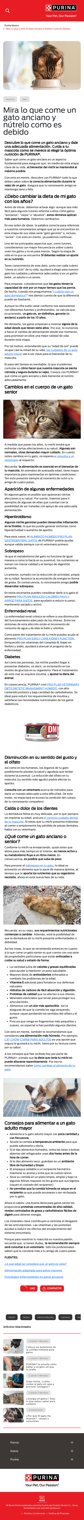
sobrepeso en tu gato (39, 865)
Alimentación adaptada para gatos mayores (33, 1270)
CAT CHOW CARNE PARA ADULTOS (28, 1039)
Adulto (11, 1317)
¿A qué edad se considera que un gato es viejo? (36, 1263)
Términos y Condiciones (34, 1513)
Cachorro (65, 1317)
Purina (14, 1459)
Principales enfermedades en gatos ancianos (34, 1276)
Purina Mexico (12, 25)
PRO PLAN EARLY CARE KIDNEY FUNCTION (45, 638)
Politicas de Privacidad (59, 1513)
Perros (14, 1442)
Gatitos (26, 1317)
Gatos (14, 1450)
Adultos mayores (45, 1317)
